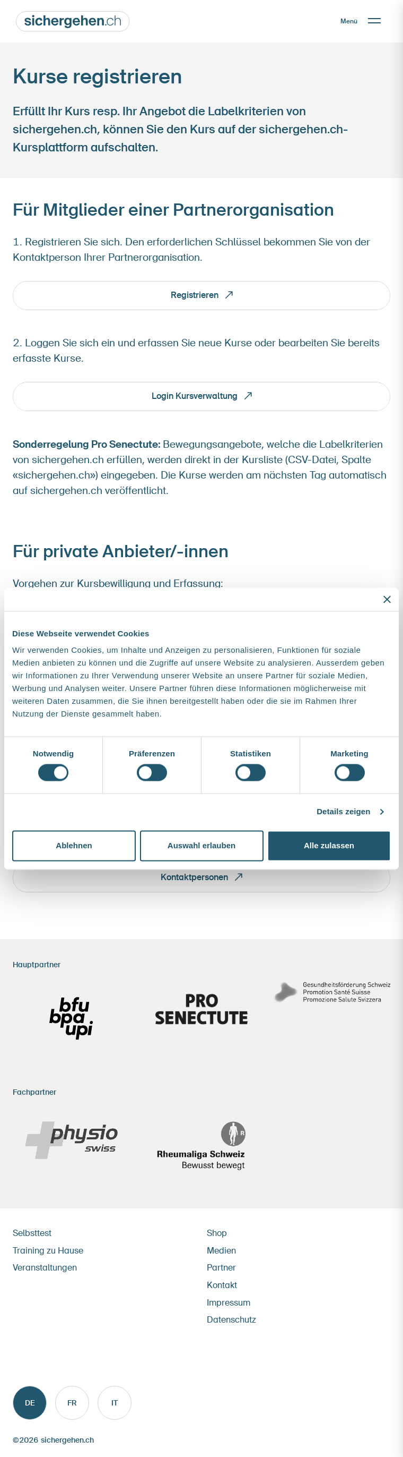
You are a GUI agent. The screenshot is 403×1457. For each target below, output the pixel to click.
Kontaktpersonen (194, 877)
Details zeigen (343, 811)
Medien (221, 1250)
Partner (221, 1267)
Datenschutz (231, 1319)
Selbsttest (32, 1233)
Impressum (228, 1302)
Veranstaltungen (45, 1267)
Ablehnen (74, 845)
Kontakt (222, 1285)
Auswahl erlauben (201, 845)
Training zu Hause (48, 1250)
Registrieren (194, 295)
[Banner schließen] (387, 599)
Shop (217, 1233)
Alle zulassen (329, 845)
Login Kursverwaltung (195, 396)
